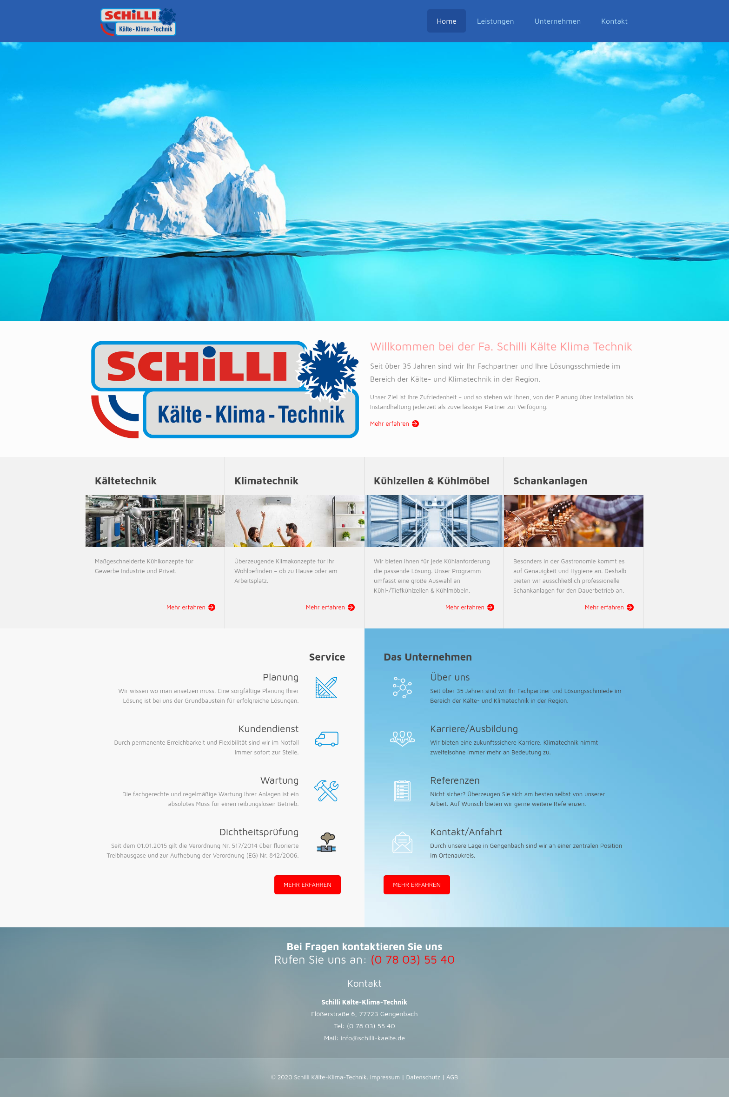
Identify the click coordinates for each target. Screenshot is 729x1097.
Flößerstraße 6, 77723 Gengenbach (364, 1014)
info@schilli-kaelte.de (373, 1038)
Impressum (386, 1077)
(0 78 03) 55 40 (371, 1026)
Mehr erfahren (389, 423)
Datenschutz (423, 1077)
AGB (451, 1077)
